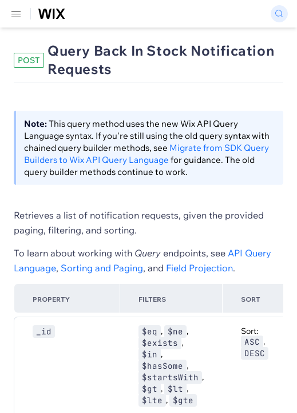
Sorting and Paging (102, 268)
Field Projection (199, 268)
